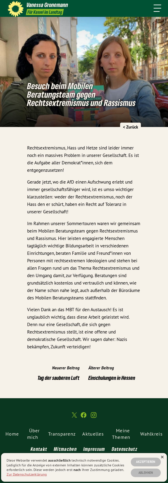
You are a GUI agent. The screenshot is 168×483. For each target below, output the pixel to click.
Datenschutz (124, 449)
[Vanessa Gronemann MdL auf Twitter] (74, 417)
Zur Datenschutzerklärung (27, 474)
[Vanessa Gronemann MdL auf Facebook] (84, 417)
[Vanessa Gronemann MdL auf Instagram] (94, 417)
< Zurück (130, 127)
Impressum (94, 449)
